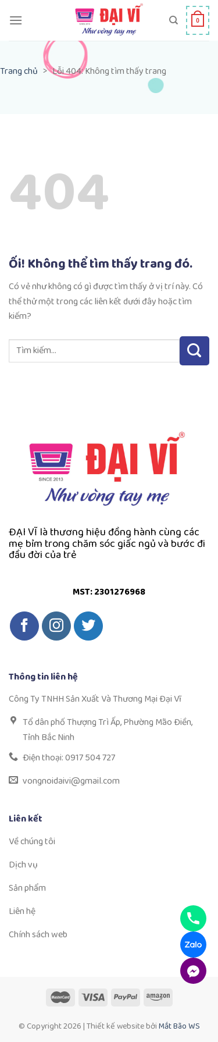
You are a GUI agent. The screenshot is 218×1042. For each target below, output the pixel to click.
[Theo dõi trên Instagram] (56, 626)
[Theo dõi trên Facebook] (24, 626)
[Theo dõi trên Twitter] (88, 626)
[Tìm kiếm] (173, 20)
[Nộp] (194, 350)
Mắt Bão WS (179, 1026)
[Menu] (16, 20)
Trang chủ (19, 71)
